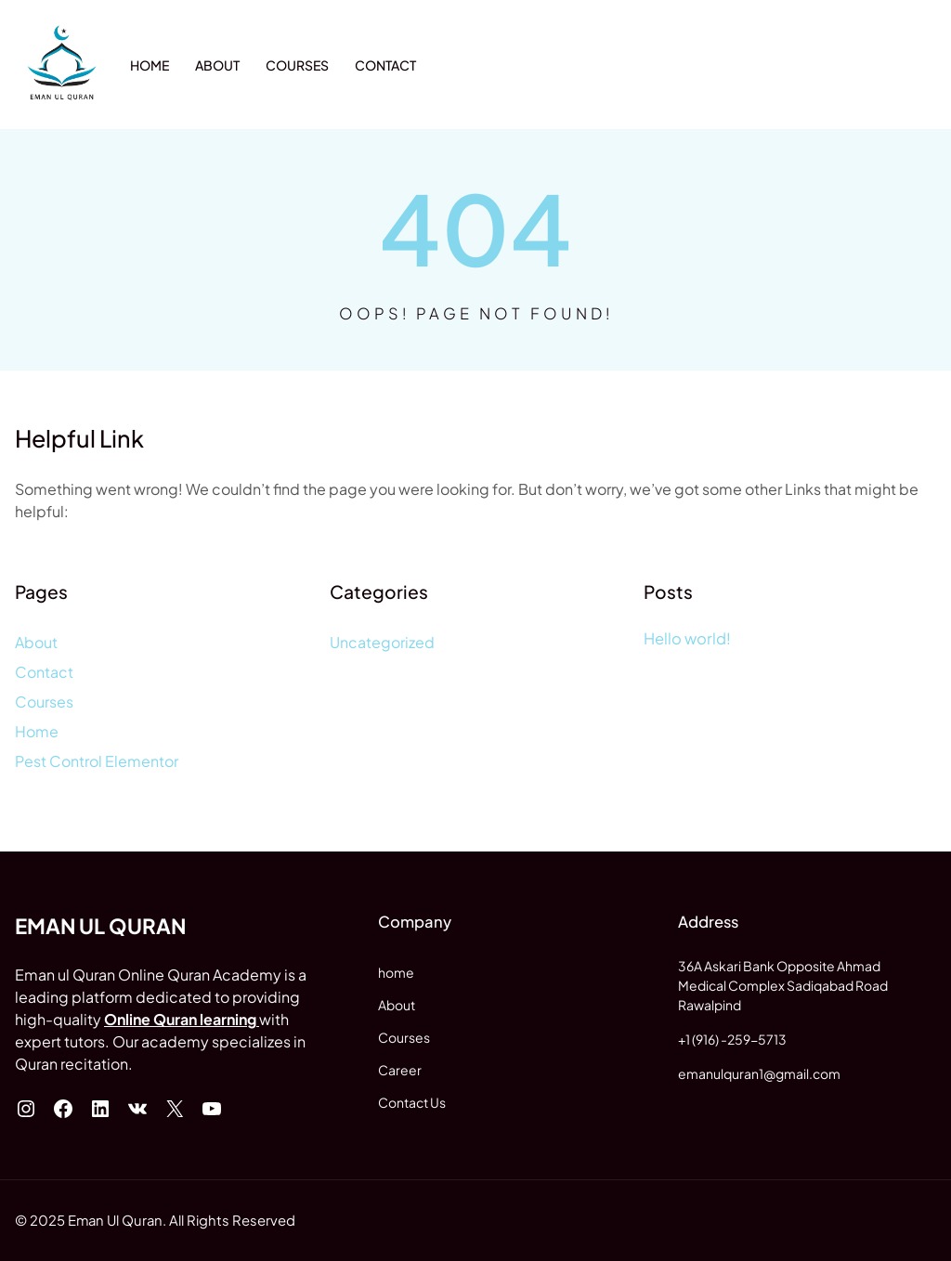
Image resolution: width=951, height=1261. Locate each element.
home (396, 972)
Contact (44, 672)
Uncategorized (382, 642)
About (36, 642)
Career (400, 1069)
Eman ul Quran (100, 926)
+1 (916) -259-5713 (732, 1039)
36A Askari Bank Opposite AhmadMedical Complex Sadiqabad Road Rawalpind (783, 985)
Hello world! (687, 638)
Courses (44, 701)
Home (37, 731)
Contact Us (412, 1102)
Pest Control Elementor (96, 761)
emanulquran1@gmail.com (759, 1073)
